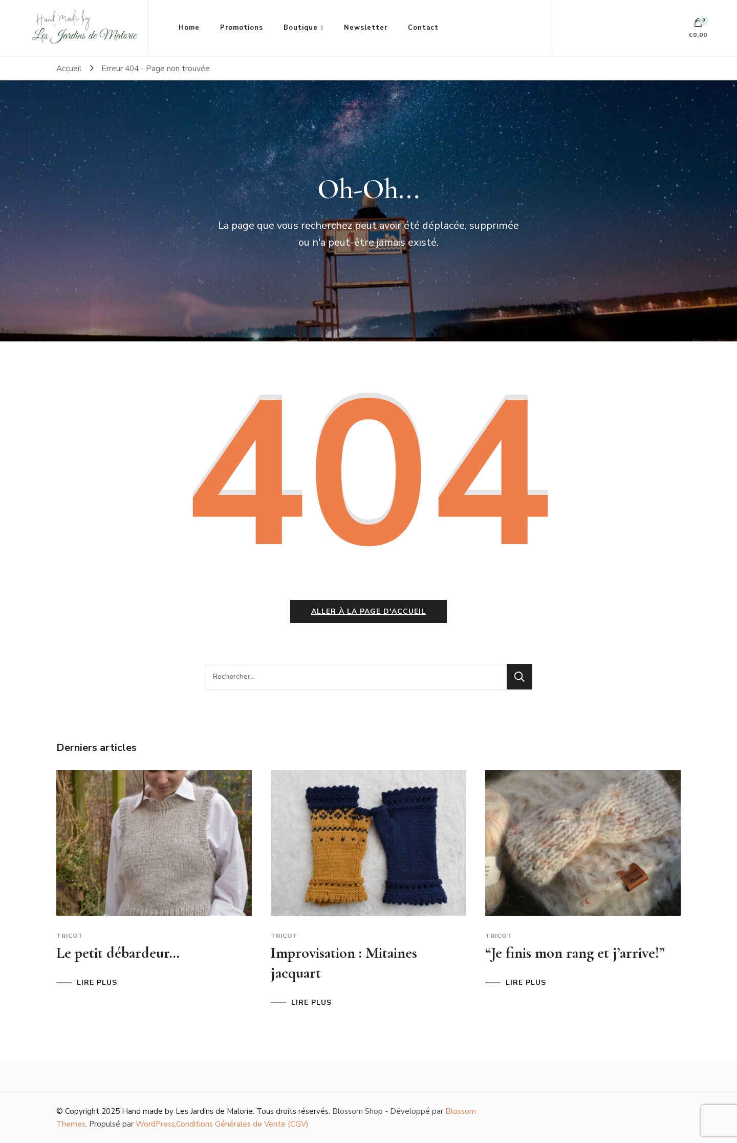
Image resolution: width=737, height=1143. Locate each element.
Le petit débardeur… (118, 952)
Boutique (301, 27)
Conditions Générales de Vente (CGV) (242, 1124)
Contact (423, 27)
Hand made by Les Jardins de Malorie (187, 1111)
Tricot (69, 935)
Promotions (241, 27)
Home (189, 27)
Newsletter (365, 27)
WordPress (155, 1124)
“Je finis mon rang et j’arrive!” (575, 952)
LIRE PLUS (97, 982)
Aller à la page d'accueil (368, 611)
